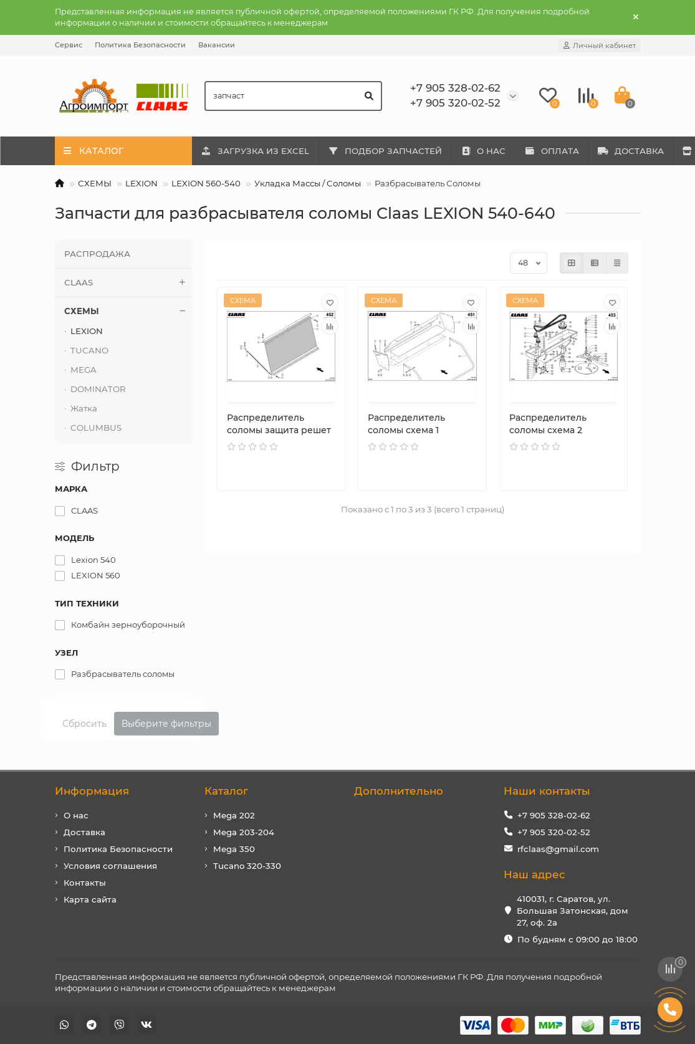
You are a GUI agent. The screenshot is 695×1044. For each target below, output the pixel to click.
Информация (92, 791)
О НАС (496, 151)
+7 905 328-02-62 (553, 815)
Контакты (85, 883)
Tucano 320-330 (247, 866)
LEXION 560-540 (206, 183)
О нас (76, 815)
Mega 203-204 (243, 832)
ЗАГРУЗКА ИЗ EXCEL (258, 151)
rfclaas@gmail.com (558, 849)
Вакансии (216, 45)
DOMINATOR (98, 389)
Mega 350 (234, 849)
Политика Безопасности (140, 45)
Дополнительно (398, 791)
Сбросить (84, 723)
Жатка (83, 408)
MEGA (83, 370)
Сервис (68, 45)
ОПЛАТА (570, 151)
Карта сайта (90, 899)
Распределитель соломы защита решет (279, 424)
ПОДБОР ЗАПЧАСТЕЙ (393, 151)
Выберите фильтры (166, 723)
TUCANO (89, 350)
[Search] (293, 96)
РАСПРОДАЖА (97, 254)
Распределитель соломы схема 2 (548, 424)
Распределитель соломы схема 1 (406, 424)
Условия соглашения (110, 866)
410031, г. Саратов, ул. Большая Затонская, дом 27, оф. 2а (572, 910)
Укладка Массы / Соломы (307, 183)
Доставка (84, 832)
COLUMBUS (96, 428)
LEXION (141, 183)
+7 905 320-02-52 (553, 832)
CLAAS (128, 282)
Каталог (226, 791)
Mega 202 (234, 815)
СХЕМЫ (95, 183)
